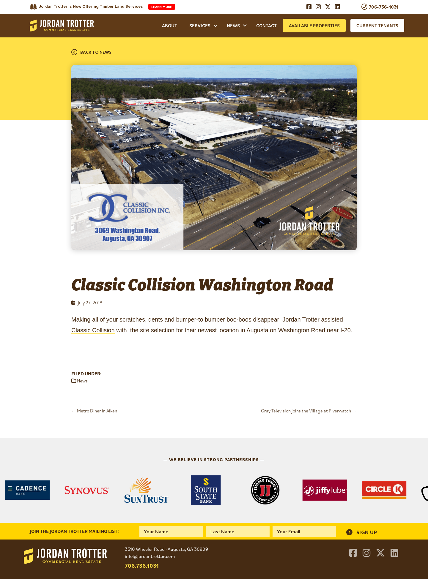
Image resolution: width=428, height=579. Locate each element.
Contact (266, 26)
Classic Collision (93, 330)
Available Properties (314, 26)
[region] (214, 490)
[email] (304, 531)
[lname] (238, 531)
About (169, 26)
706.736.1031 (142, 565)
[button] (215, 25)
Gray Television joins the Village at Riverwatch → (309, 411)
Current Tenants (377, 26)
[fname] (171, 531)
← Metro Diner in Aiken (94, 411)
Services (199, 26)
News (233, 26)
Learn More (161, 6)
